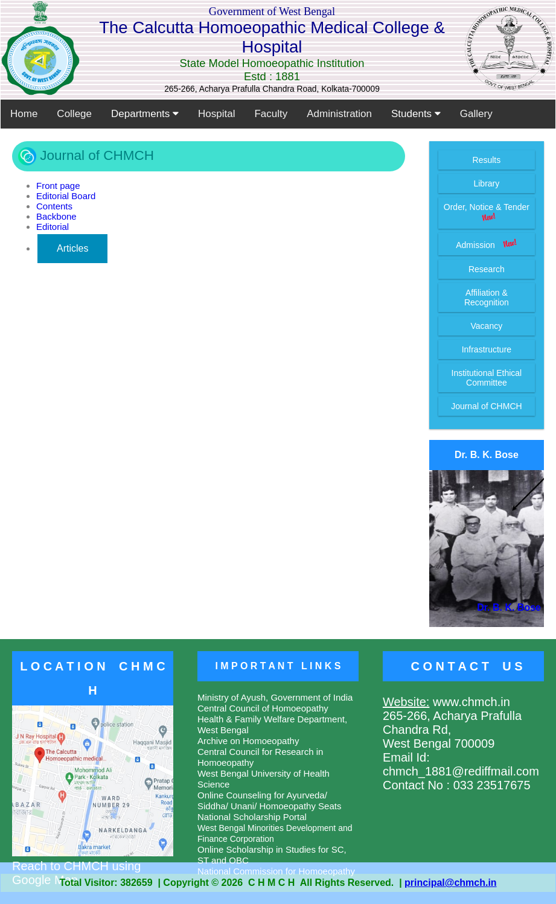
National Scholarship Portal (252, 817)
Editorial (52, 226)
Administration (339, 113)
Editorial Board (65, 196)
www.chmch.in (469, 701)
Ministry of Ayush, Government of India (275, 697)
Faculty (270, 113)
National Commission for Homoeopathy (276, 871)
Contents (54, 206)
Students (416, 113)
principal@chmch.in (450, 882)
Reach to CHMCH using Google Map (92, 865)
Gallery (476, 113)
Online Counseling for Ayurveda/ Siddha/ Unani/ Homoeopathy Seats (269, 800)
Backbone (56, 216)
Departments (145, 113)
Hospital (216, 113)
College (74, 113)
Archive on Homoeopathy (248, 741)
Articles (72, 248)
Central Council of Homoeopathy (262, 708)
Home (23, 113)
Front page (58, 185)
